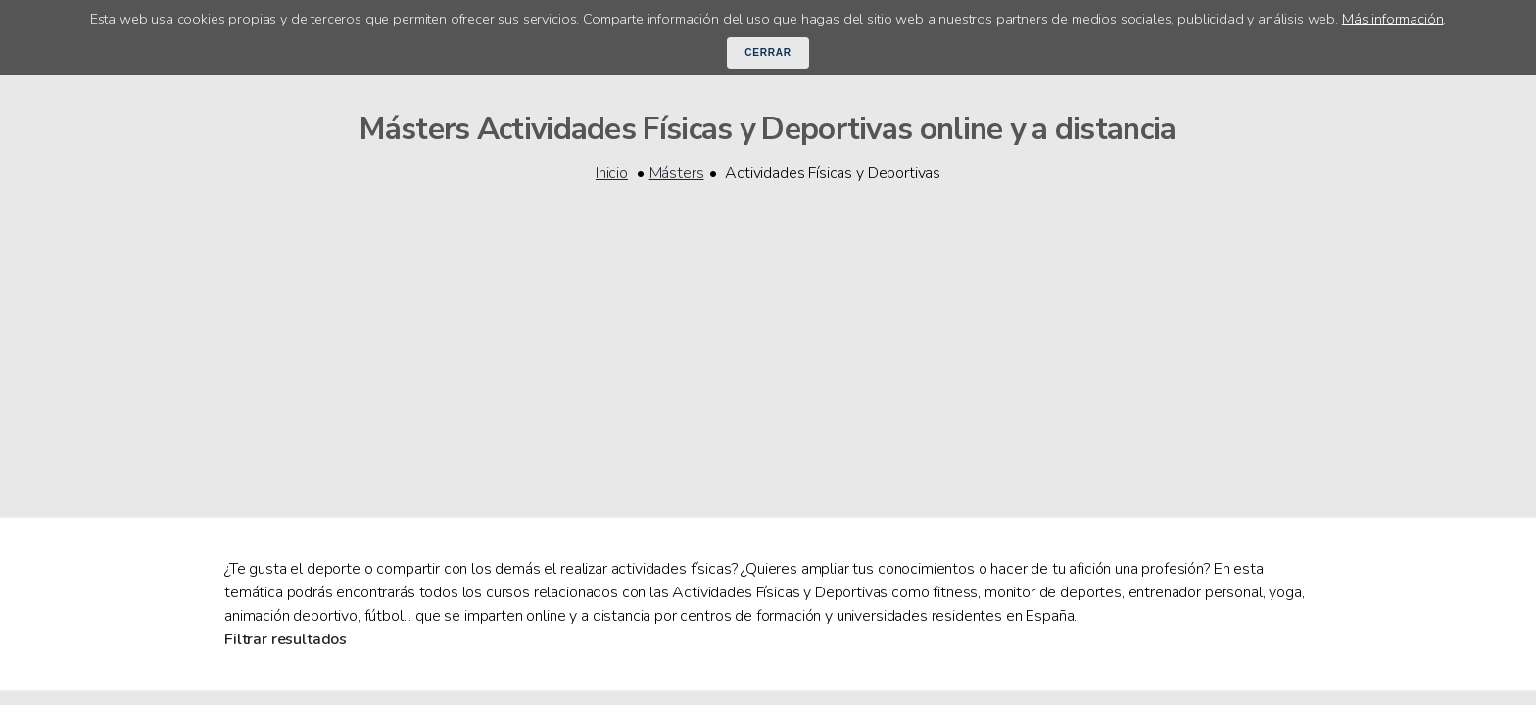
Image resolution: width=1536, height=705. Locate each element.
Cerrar (768, 52)
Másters (676, 173)
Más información (1393, 18)
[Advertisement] (768, 338)
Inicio (612, 173)
